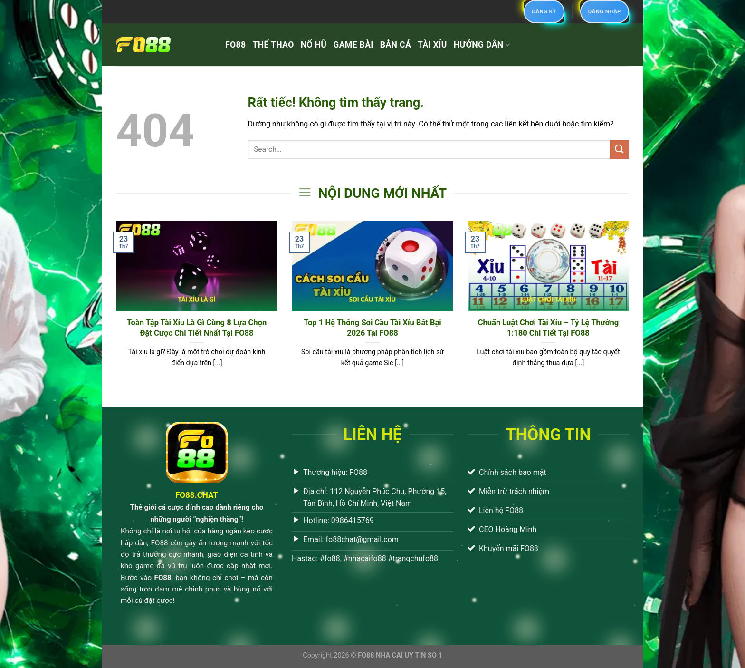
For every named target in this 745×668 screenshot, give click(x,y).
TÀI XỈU (432, 44)
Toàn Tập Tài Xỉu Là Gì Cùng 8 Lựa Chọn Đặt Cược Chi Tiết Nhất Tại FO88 (197, 328)
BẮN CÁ (395, 44)
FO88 (235, 44)
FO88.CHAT (196, 495)
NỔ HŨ (314, 44)
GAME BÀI (353, 44)
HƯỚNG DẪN (482, 44)
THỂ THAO (273, 44)
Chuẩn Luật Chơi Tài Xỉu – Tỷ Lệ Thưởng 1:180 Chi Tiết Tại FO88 (548, 328)
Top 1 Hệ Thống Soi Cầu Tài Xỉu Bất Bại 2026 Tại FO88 (372, 328)
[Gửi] (619, 149)
